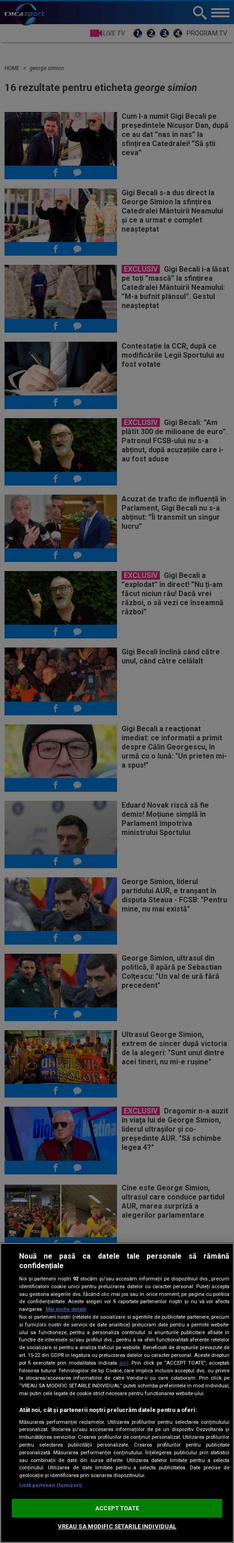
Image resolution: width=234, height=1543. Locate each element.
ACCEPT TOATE (117, 1508)
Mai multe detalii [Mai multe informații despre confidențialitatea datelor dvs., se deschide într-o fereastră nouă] (66, 1309)
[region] (117, 1393)
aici (123, 1363)
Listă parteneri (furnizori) (50, 1485)
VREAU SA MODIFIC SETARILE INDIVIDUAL (117, 1526)
